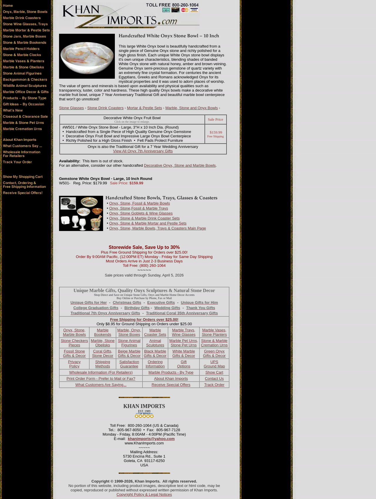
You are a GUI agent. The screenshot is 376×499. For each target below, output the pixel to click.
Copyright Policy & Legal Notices (144, 494)
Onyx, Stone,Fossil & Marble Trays (138, 208)
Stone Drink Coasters (105, 108)
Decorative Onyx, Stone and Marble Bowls (180, 165)
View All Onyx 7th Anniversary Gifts (143, 151)
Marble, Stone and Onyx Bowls (191, 108)
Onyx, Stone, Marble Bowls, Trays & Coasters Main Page (157, 228)
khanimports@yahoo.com (151, 438)
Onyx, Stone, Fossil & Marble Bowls (139, 203)
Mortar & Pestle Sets (144, 108)
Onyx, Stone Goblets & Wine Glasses (141, 213)
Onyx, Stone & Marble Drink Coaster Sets (144, 218)
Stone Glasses (71, 108)
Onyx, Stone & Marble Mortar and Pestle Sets (148, 223)
